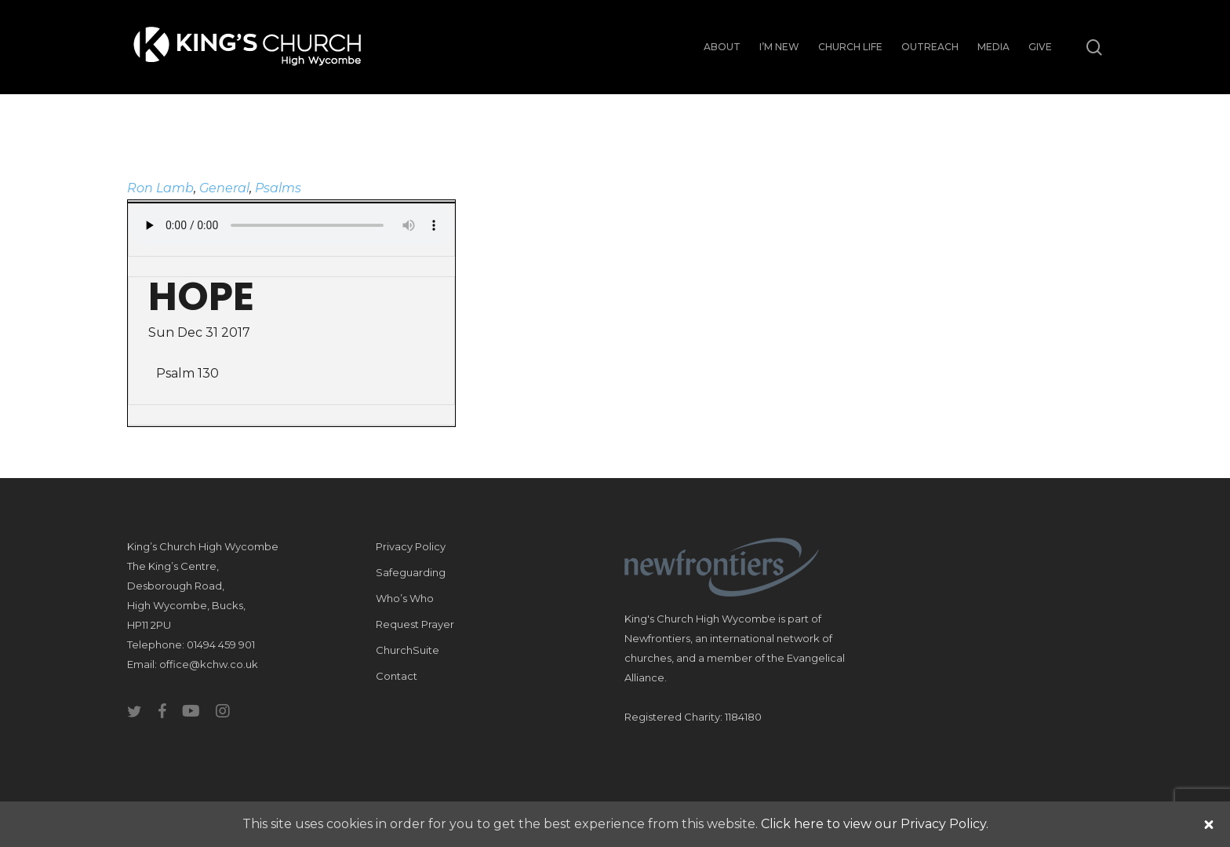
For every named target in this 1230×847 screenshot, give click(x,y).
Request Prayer (415, 624)
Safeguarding (411, 572)
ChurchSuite (407, 650)
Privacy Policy (411, 546)
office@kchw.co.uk (208, 664)
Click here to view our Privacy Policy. (874, 823)
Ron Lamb (160, 188)
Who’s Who (405, 598)
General (224, 188)
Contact (396, 676)
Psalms (278, 188)
